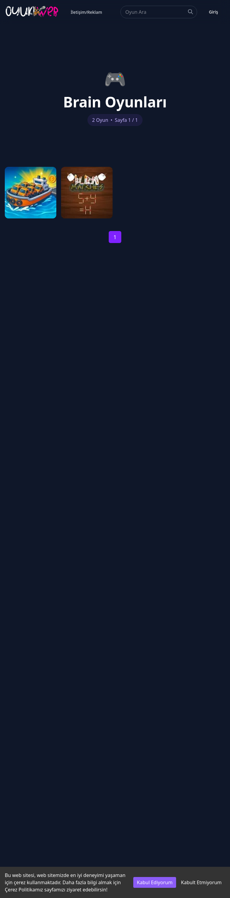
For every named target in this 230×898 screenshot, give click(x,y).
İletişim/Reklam (86, 12)
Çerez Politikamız (24, 889)
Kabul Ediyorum (154, 882)
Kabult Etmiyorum (201, 882)
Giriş (213, 12)
